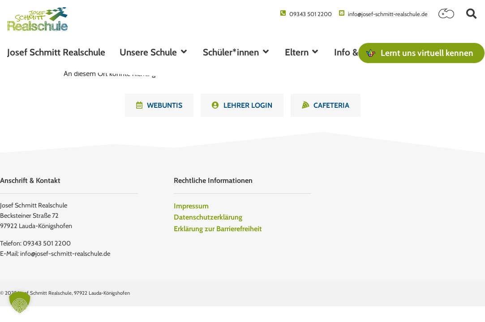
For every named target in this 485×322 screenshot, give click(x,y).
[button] (471, 13)
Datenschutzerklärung (208, 217)
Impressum (191, 206)
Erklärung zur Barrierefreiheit (218, 229)
